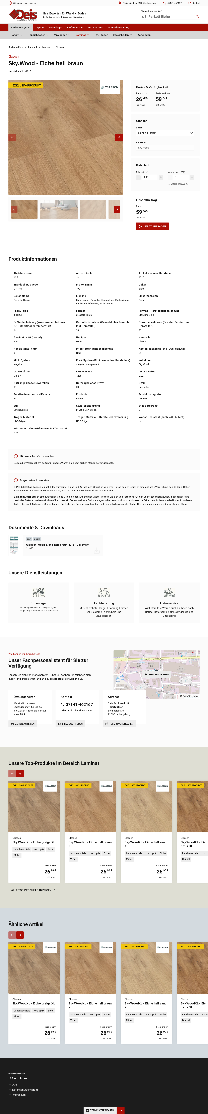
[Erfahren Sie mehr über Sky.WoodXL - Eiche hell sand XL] (146, 806)
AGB (14, 1084)
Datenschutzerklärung (25, 1089)
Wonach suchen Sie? (151, 11)
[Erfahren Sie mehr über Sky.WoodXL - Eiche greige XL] (34, 806)
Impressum (19, 1094)
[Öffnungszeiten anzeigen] (22, 3)
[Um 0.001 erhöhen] (161, 177)
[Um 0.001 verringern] (138, 177)
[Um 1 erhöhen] (192, 177)
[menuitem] (20, 27)
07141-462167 (79, 704)
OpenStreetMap (190, 696)
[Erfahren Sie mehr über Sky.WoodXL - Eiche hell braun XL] (90, 806)
